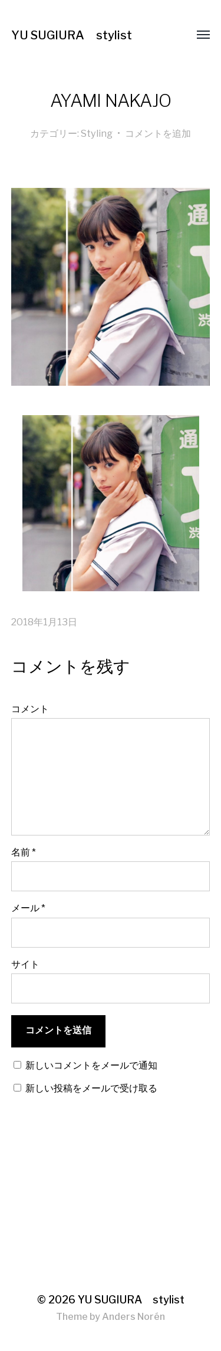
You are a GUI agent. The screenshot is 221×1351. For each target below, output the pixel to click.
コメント (30, 708)
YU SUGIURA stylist (71, 35)
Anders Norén (133, 1316)
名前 (23, 852)
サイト (25, 964)
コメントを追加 (158, 133)
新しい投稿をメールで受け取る (91, 1088)
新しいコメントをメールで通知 (91, 1065)
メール (28, 907)
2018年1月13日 (44, 622)
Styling (97, 133)
